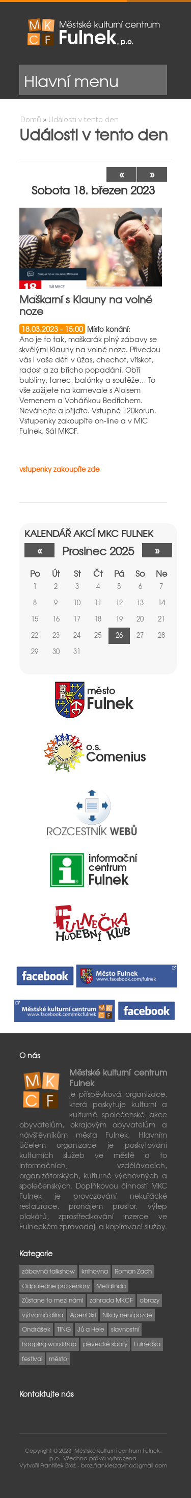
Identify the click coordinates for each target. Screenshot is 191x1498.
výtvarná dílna (42, 1314)
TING (64, 1329)
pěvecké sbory (105, 1343)
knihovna (94, 1271)
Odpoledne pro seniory (56, 1285)
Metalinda (111, 1285)
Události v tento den (83, 119)
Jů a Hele (90, 1329)
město (58, 1358)
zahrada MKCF (111, 1300)
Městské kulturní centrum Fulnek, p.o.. (105, 1453)
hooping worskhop (49, 1343)
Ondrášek (36, 1329)
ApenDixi (83, 1314)
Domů (30, 119)
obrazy (149, 1300)
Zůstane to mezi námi (52, 1300)
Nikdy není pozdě (127, 1314)
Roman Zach (133, 1271)
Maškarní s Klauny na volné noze (85, 305)
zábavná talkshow (48, 1271)
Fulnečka (147, 1343)
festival (32, 1358)
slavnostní (125, 1329)
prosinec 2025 (98, 550)
